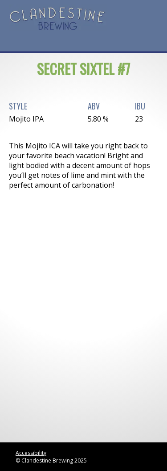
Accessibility (31, 453)
